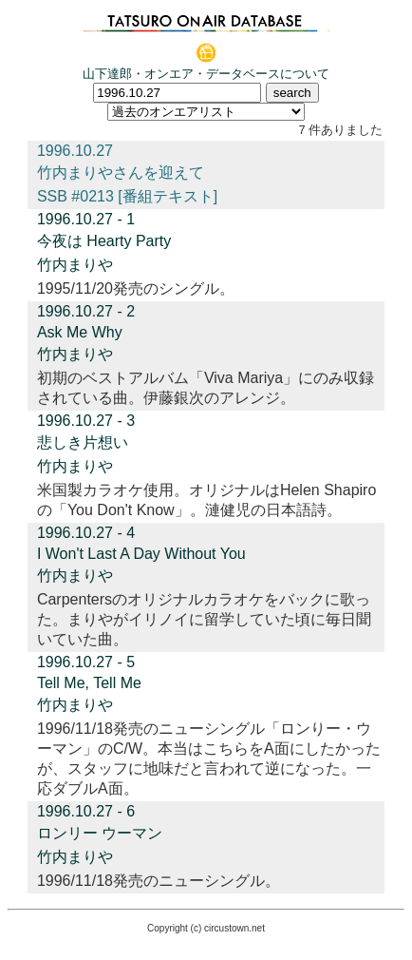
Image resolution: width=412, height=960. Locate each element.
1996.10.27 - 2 (86, 311)
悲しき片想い (82, 442)
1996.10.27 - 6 (86, 811)
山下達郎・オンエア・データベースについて (206, 74)
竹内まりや (75, 265)
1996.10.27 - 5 (86, 662)
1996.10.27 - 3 (86, 421)
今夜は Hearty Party (104, 241)
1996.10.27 (75, 151)
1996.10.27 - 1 (86, 219)
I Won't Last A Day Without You (141, 554)
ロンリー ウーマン (99, 833)
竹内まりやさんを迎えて (120, 172)
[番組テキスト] (167, 196)
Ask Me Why (79, 332)
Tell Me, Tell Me (89, 683)
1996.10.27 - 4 (86, 533)
